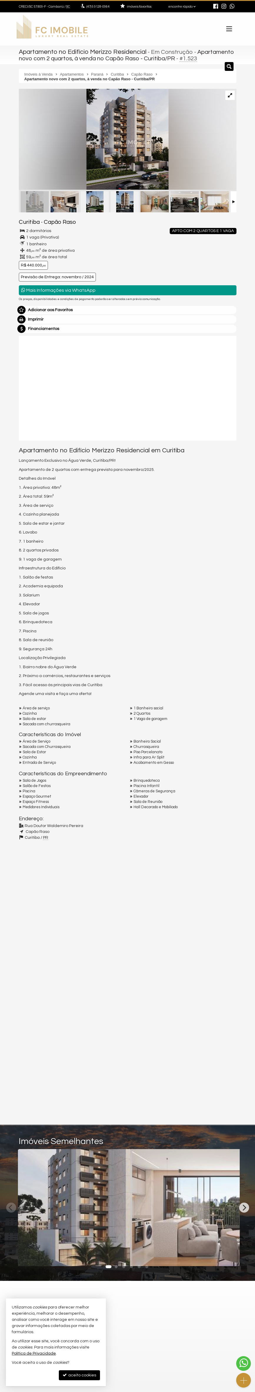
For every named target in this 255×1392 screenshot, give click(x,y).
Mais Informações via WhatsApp (58, 288)
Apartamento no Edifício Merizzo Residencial (79, 51)
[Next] (244, 1206)
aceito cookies (79, 1375)
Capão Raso (55, 221)
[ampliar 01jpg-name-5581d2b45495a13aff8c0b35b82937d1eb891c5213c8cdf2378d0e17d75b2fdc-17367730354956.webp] (94, 139)
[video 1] (127, 385)
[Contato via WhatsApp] (243, 1363)
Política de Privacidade (34, 1353)
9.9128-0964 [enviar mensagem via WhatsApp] (97, 6)
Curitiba (27, 221)
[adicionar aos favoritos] (119, 1255)
